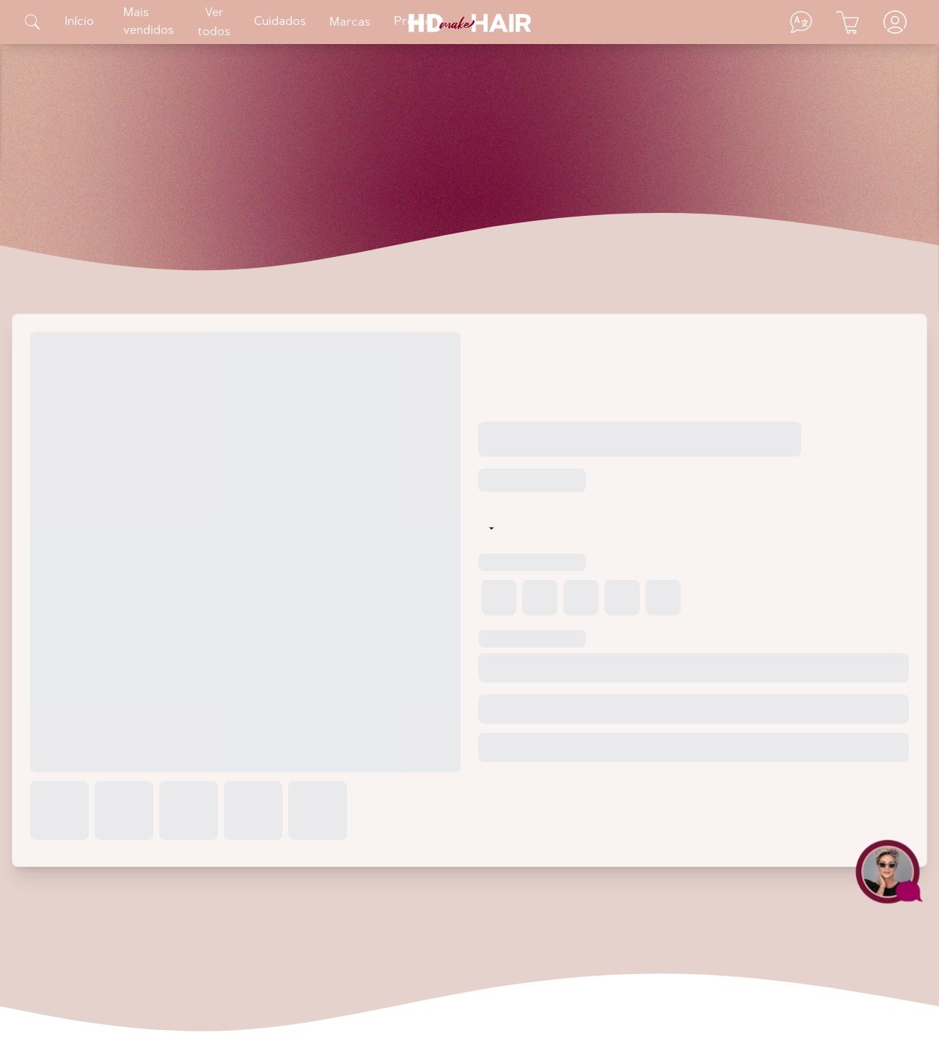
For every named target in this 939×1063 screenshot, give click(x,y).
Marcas (349, 23)
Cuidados (280, 22)
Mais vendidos (148, 22)
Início (79, 22)
